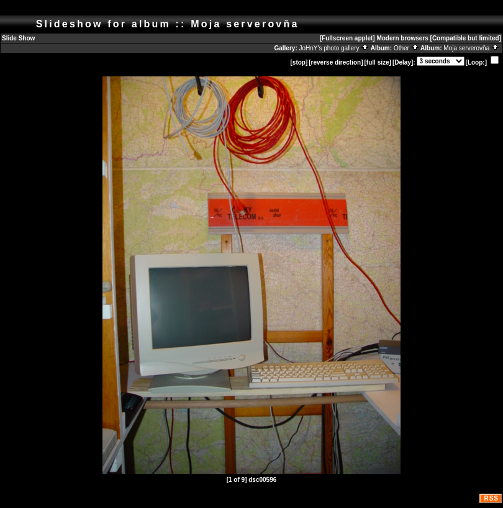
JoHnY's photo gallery (334, 48)
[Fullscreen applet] (347, 38)
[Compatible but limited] (465, 38)
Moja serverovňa (471, 48)
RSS (491, 498)
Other (406, 48)
